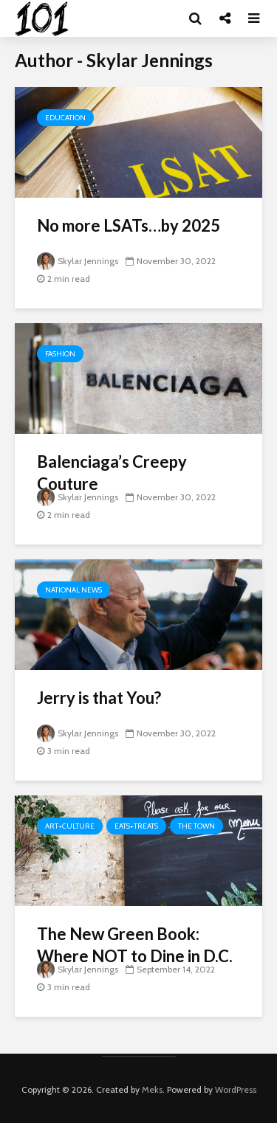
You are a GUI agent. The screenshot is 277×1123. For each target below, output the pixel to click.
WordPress (235, 1089)
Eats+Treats (136, 826)
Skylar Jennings (77, 260)
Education (65, 117)
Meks (152, 1089)
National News (73, 590)
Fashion (60, 354)
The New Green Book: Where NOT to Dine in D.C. (135, 945)
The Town (196, 826)
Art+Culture (70, 826)
